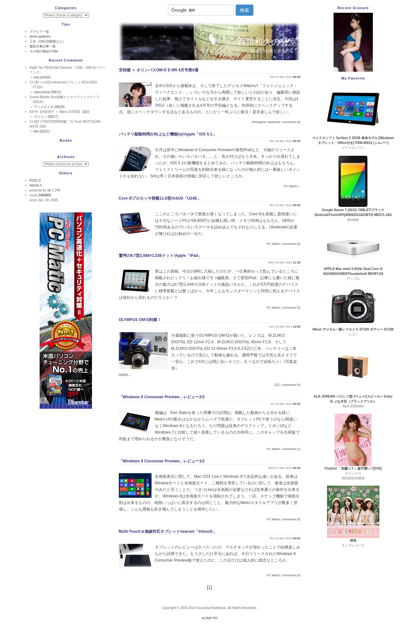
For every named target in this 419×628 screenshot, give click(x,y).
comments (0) (291, 122)
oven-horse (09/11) (48, 92)
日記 (277, 384)
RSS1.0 (35, 180)
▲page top (210, 617)
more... (125, 374)
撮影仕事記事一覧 (42, 46)
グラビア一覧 (39, 31)
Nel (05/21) (42, 131)
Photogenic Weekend (266, 122)
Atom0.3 (35, 185)
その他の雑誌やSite (43, 51)
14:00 (296, 326)
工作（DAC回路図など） (47, 41)
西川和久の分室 (267, 42)
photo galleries (40, 36)
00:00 (296, 77)
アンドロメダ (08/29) (49, 107)
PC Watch (290, 186)
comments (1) (291, 449)
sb (49, 190)
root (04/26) (42, 77)
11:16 (296, 262)
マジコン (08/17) (46, 116)
